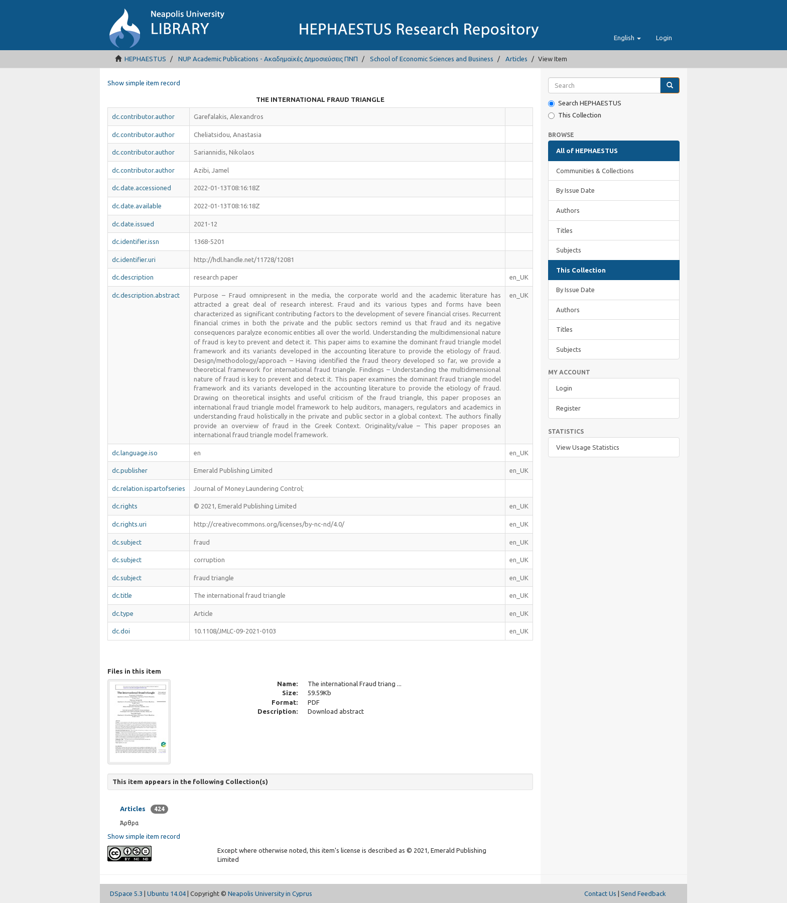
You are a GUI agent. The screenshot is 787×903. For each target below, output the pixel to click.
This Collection (574, 115)
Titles (564, 230)
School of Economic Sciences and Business (431, 58)
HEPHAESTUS (145, 58)
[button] (627, 37)
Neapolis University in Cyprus (270, 893)
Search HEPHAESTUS (584, 103)
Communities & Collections (595, 170)
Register (568, 408)
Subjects (568, 249)
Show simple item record (143, 82)
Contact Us (600, 893)
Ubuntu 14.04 (166, 893)
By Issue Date (575, 190)
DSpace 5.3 (126, 893)
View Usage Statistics (587, 447)
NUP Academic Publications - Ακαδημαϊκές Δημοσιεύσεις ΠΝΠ (268, 58)
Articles (516, 58)
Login (564, 388)
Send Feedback (643, 893)
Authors (568, 210)
